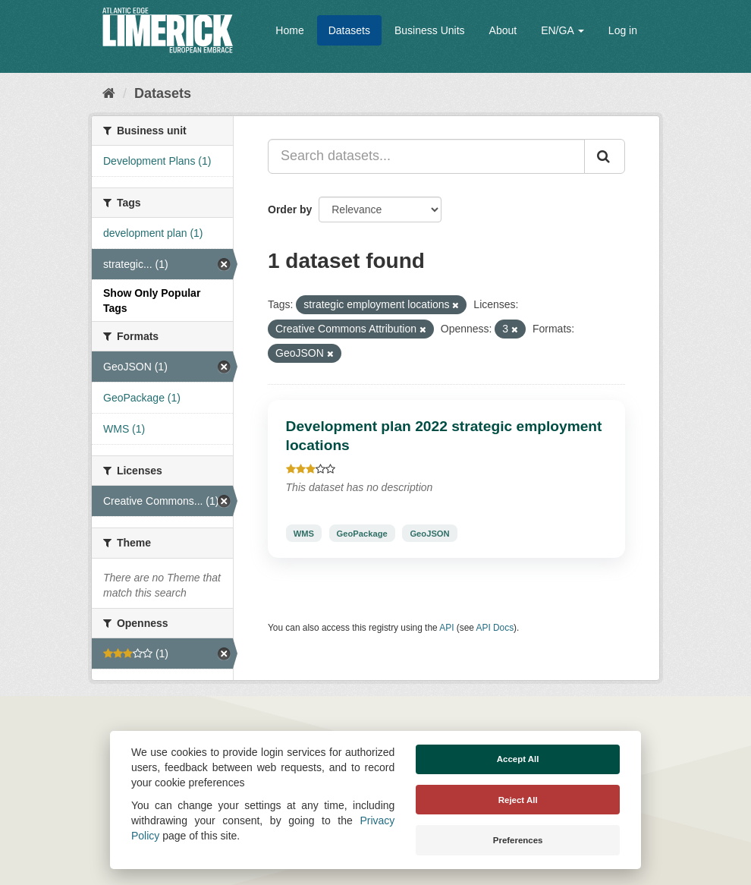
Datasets (349, 30)
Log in (622, 30)
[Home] (108, 93)
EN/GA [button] (562, 30)
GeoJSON (429, 532)
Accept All (518, 759)
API (446, 627)
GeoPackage (362, 532)
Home (289, 30)
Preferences (518, 840)
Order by (290, 209)
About (503, 30)
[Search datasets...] (426, 156)
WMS (304, 532)
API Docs (495, 627)
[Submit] (604, 156)
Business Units (429, 30)
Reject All (518, 800)
